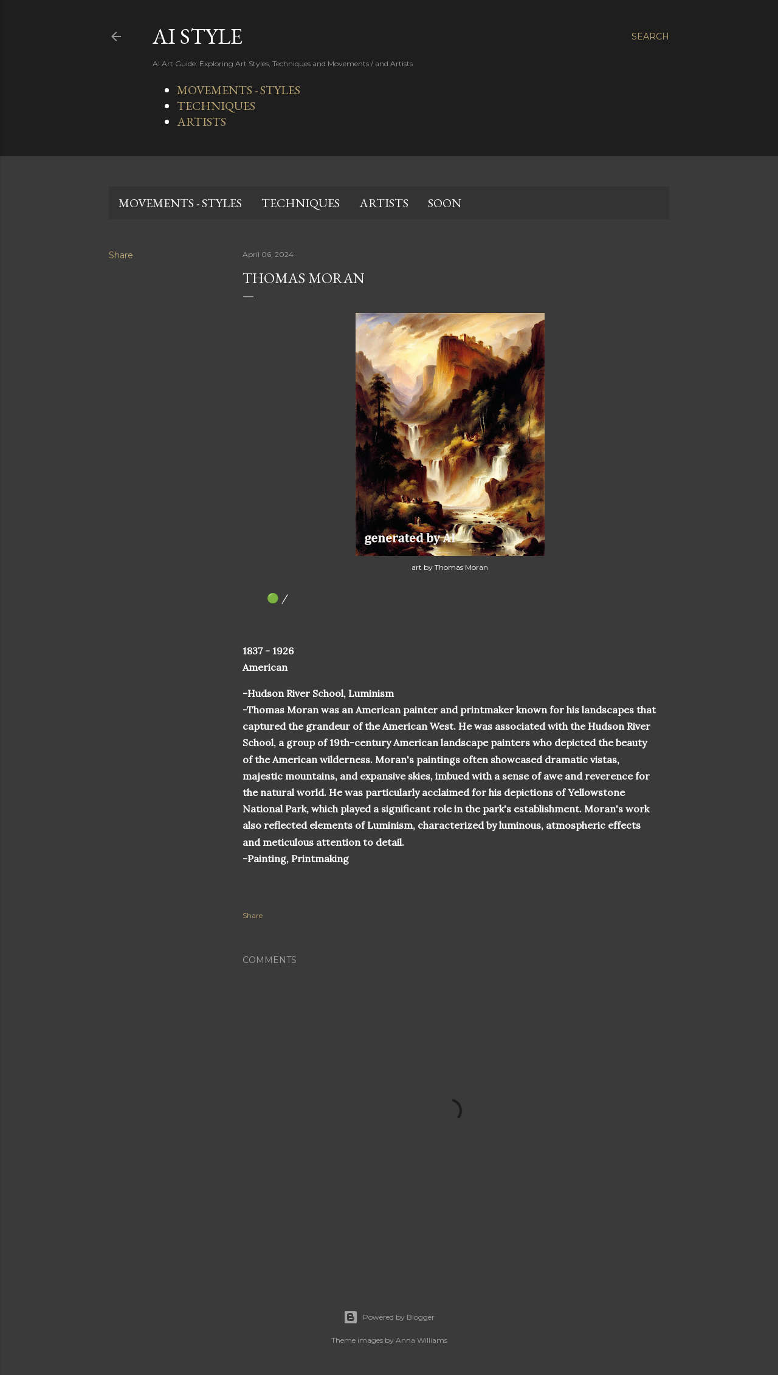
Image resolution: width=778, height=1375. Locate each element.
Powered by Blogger (389, 1317)
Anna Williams (421, 1340)
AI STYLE (198, 36)
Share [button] (121, 255)
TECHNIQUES (216, 106)
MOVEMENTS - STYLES (238, 90)
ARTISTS (201, 121)
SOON (444, 203)
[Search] (650, 36)
